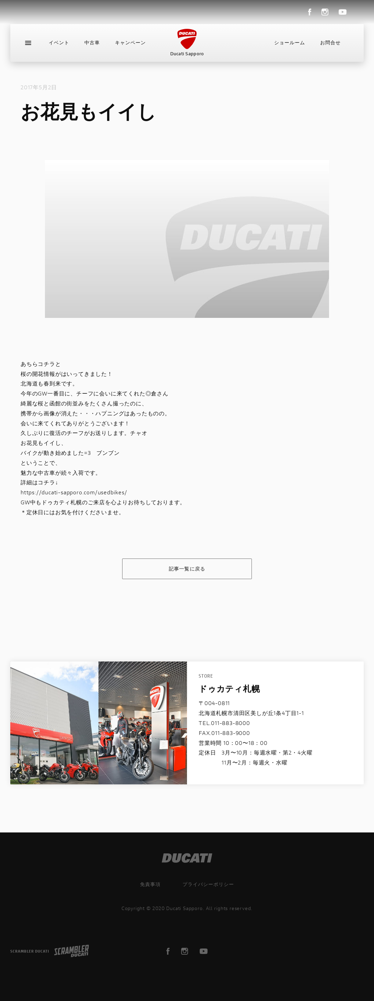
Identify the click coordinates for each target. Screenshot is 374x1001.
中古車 (92, 42)
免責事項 (150, 884)
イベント (59, 42)
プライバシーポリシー (208, 884)
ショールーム (289, 42)
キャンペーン (130, 42)
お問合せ (330, 42)
